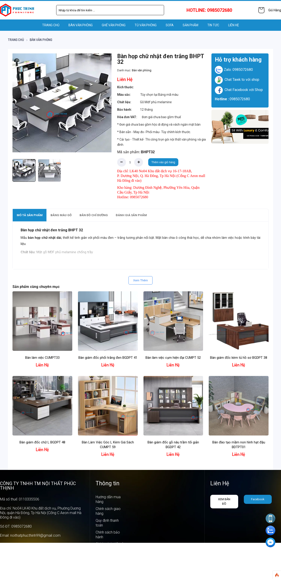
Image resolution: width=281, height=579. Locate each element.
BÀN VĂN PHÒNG (80, 25)
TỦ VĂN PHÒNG (146, 25)
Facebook (257, 499)
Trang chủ (50, 25)
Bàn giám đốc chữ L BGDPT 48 (42, 442)
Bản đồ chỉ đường (94, 215)
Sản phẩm (190, 25)
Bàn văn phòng (41, 40)
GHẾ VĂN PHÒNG (114, 25)
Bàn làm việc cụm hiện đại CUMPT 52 (173, 358)
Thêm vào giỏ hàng (163, 162)
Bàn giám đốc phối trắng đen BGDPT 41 (107, 358)
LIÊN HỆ (233, 25)
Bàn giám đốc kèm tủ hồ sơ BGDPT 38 (238, 358)
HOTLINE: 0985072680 (209, 10)
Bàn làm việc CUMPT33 (42, 358)
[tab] (29, 215)
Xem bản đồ (224, 501)
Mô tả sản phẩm (30, 215)
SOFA (170, 25)
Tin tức (213, 25)
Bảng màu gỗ (61, 215)
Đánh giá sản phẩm (131, 215)
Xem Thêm (140, 280)
